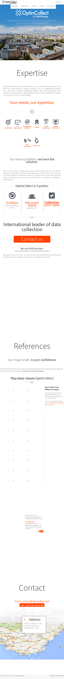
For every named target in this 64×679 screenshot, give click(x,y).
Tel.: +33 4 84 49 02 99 (32, 605)
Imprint (5, 675)
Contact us (32, 239)
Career (46, 2)
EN (60, 2)
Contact (40, 2)
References (33, 2)
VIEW (41, 421)
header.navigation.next (60, 646)
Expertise (26, 2)
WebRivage (53, 675)
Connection (52, 2)
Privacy (8, 675)
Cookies (12, 675)
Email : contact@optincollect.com (32, 601)
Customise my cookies (19, 675)
